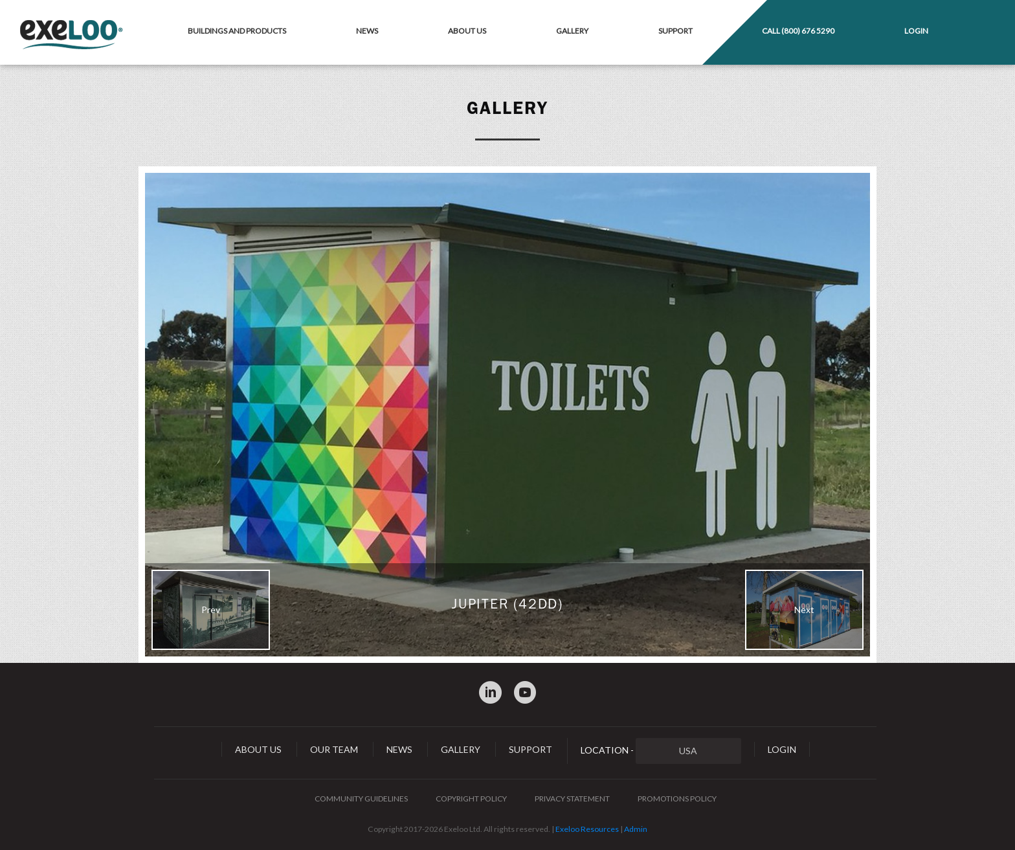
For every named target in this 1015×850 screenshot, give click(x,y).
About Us (467, 31)
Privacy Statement (572, 798)
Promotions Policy (677, 798)
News (367, 31)
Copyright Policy (471, 798)
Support (675, 31)
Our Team (334, 749)
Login (916, 31)
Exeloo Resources (587, 829)
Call (798, 31)
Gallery (572, 31)
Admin (635, 829)
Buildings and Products (237, 31)
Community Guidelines (361, 798)
